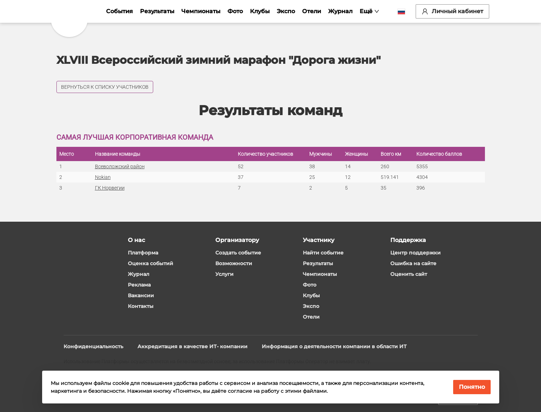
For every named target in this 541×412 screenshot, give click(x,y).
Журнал (341, 11)
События (119, 11)
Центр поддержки (415, 252)
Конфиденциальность (93, 346)
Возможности (233, 263)
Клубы (260, 11)
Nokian (103, 177)
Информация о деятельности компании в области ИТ (334, 346)
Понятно (472, 386)
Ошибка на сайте (413, 263)
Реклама (139, 285)
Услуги (224, 274)
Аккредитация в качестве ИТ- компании (192, 346)
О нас (136, 240)
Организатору (237, 240)
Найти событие (323, 252)
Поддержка (408, 240)
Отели (311, 11)
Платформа (143, 252)
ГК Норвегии (110, 188)
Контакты (141, 306)
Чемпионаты (201, 11)
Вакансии (141, 295)
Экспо (286, 11)
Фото (235, 11)
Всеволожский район (120, 166)
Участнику (318, 240)
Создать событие (238, 252)
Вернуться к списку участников (105, 87)
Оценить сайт (408, 274)
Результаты (157, 11)
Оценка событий (150, 263)
